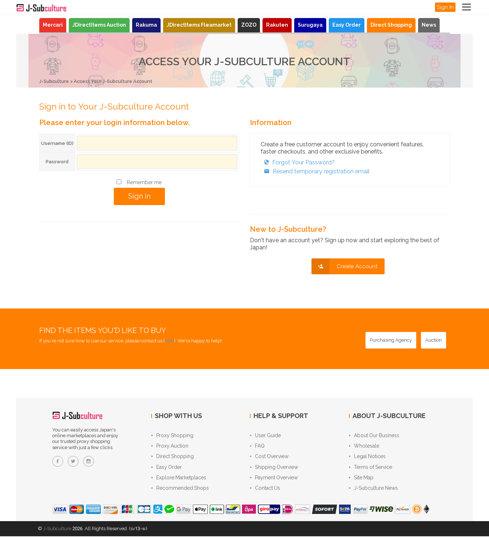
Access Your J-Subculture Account (115, 81)
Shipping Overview (274, 468)
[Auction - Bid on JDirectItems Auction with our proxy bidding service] (433, 340)
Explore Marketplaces (178, 478)
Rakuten (277, 25)
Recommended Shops (180, 489)
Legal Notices (367, 457)
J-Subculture (54, 81)
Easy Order (346, 25)
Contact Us (265, 489)
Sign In (445, 7)
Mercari (53, 25)
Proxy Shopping (172, 435)
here (169, 340)
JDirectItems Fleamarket (199, 25)
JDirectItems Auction (99, 25)
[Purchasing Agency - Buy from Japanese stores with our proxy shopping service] (390, 340)
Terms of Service (370, 468)
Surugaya (310, 25)
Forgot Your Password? (298, 162)
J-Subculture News (373, 489)
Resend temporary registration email (315, 171)
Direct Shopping (391, 25)
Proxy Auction (169, 446)
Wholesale (364, 446)
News (429, 25)
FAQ (257, 446)
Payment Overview (274, 478)
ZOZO (248, 25)
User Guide (265, 435)
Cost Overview (269, 457)
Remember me (144, 182)
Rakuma (146, 25)
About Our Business (374, 435)
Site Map (361, 478)
